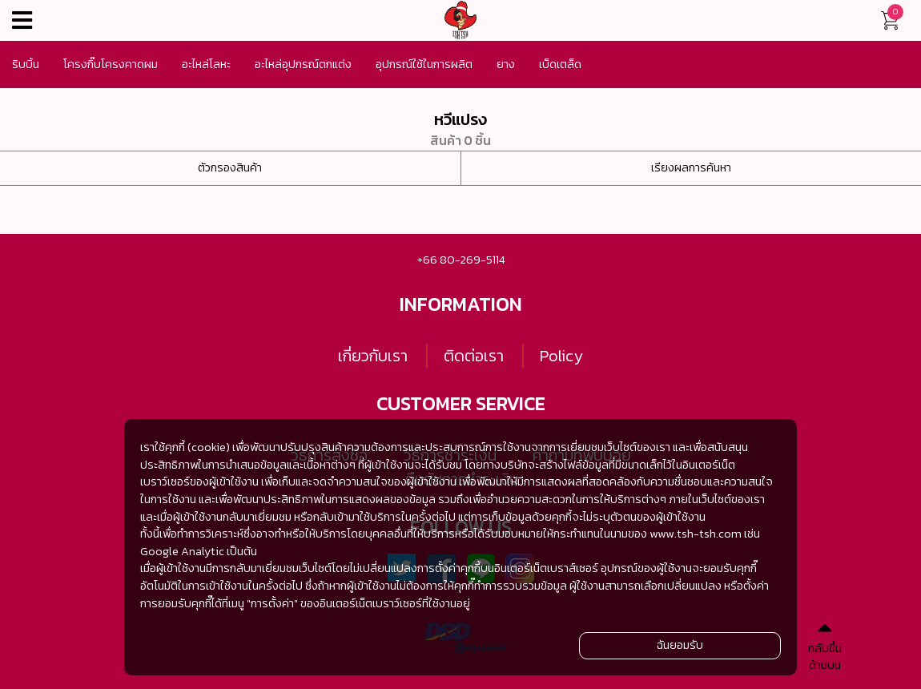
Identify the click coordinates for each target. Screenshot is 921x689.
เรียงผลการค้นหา (691, 167)
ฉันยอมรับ (680, 645)
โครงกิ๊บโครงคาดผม (110, 64)
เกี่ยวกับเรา (373, 356)
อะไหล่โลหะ (206, 64)
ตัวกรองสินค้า (230, 167)
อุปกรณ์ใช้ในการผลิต (424, 64)
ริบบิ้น (25, 64)
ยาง (506, 64)
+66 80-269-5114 (461, 259)
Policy (561, 356)
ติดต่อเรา (474, 356)
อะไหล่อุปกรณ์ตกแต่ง (303, 64)
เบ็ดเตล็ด (560, 64)
